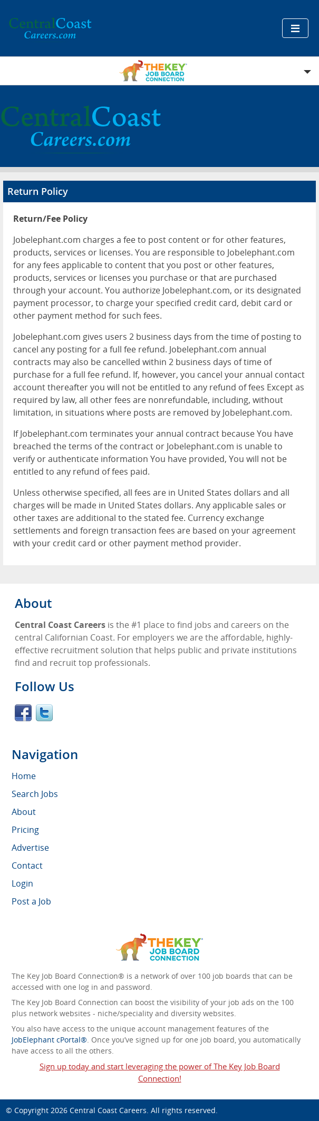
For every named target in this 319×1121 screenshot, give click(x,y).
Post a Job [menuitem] (31, 901)
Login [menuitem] (22, 883)
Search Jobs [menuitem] (35, 794)
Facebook (23, 712)
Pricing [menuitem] (25, 829)
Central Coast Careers (108, 1110)
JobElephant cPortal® (49, 1040)
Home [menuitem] (24, 776)
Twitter (44, 712)
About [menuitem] (24, 812)
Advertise (30, 847)
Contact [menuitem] (27, 865)
